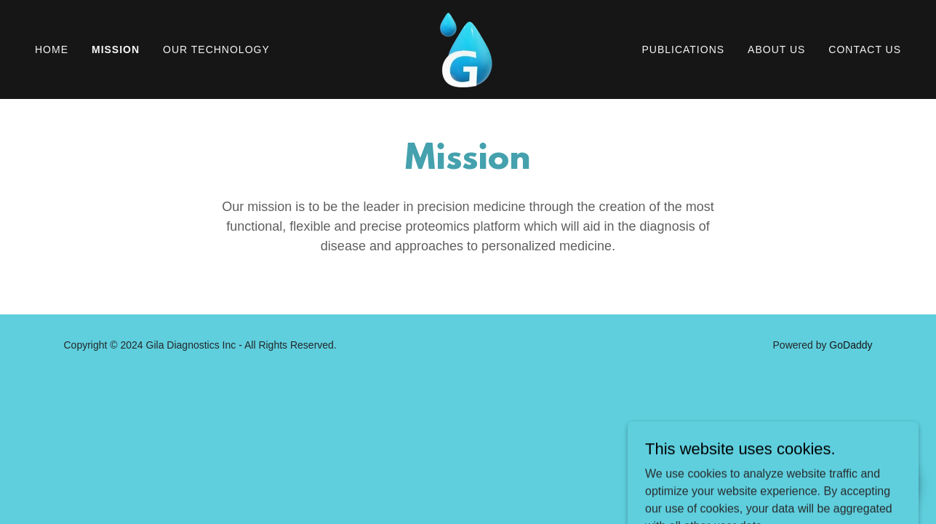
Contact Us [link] (864, 49)
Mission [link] (116, 49)
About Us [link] (776, 49)
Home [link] (51, 49)
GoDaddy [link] (850, 345)
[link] (467, 48)
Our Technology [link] (216, 49)
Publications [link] (682, 49)
